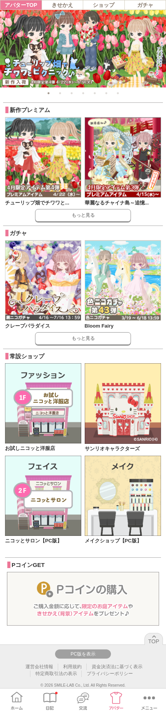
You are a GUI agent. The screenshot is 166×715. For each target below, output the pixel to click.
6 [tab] (106, 93)
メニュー (149, 700)
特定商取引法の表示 (56, 673)
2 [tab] (60, 93)
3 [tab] (71, 93)
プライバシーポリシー (110, 673)
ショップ (103, 5)
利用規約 (72, 666)
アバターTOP (21, 5)
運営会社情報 (39, 666)
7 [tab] (118, 93)
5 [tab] (95, 93)
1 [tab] (48, 93)
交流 (83, 700)
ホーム (16, 700)
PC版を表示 (83, 654)
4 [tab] (83, 93)
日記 (50, 700)
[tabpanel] (83, 48)
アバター (116, 700)
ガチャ (145, 5)
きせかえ (62, 5)
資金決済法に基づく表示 (117, 666)
